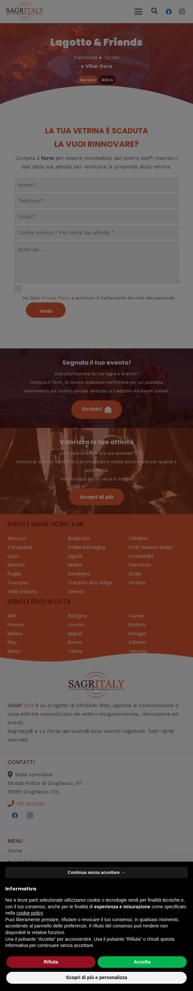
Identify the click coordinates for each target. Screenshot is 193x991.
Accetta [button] (142, 962)
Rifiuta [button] (51, 962)
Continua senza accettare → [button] (96, 872)
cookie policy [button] (29, 913)
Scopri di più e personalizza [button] (96, 977)
